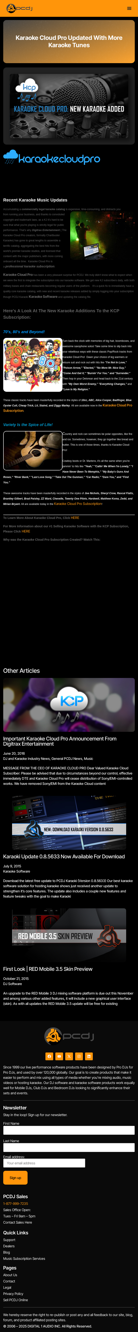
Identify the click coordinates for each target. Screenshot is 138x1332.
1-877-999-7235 (15, 1203)
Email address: (44, 1161)
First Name (11, 1123)
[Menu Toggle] (129, 8)
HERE (75, 517)
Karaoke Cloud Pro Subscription (78, 503)
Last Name (11, 1141)
